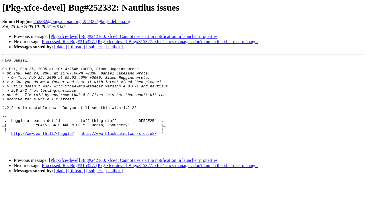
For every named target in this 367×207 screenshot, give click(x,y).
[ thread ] (76, 46)
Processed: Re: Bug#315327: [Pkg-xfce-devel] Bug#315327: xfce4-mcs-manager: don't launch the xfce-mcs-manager (150, 41)
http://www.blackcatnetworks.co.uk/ (119, 149)
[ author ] (114, 46)
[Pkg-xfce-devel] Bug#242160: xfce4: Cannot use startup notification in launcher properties (133, 36)
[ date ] (60, 46)
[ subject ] (95, 46)
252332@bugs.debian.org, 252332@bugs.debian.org (81, 21)
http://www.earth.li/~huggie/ (42, 149)
